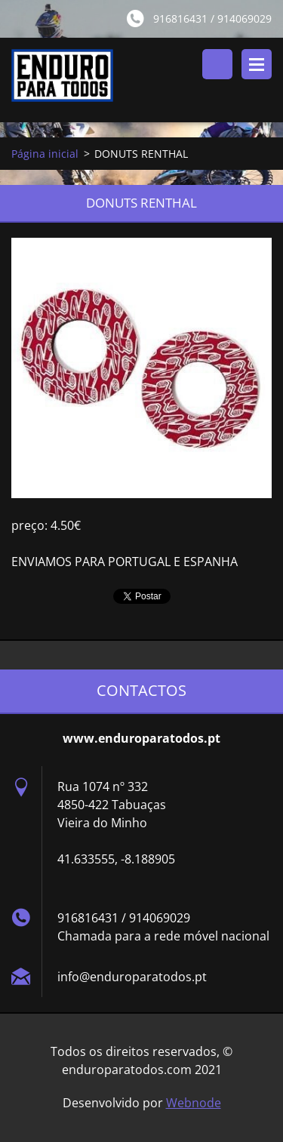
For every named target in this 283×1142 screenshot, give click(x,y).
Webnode (193, 1102)
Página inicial (44, 153)
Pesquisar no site (217, 64)
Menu (256, 64)
